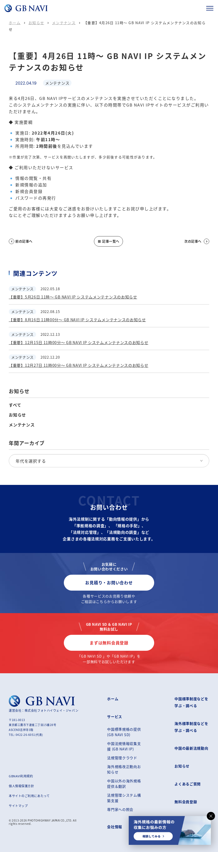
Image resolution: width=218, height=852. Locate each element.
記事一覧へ (108, 241)
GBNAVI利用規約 (21, 776)
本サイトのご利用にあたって (29, 795)
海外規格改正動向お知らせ (124, 769)
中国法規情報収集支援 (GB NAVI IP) (124, 746)
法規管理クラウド (122, 757)
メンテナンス (64, 22)
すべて (15, 405)
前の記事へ (21, 241)
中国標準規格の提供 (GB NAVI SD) (124, 732)
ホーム (15, 22)
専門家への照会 (120, 809)
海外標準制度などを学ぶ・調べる (191, 727)
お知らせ (36, 22)
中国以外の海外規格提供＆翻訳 (124, 783)
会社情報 (114, 826)
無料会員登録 (185, 801)
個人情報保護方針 (21, 785)
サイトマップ (18, 805)
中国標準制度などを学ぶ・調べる (191, 702)
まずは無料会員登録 (109, 643)
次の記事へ (196, 241)
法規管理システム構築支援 (124, 797)
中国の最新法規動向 (191, 748)
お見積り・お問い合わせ (109, 582)
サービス (114, 716)
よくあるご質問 (187, 783)
